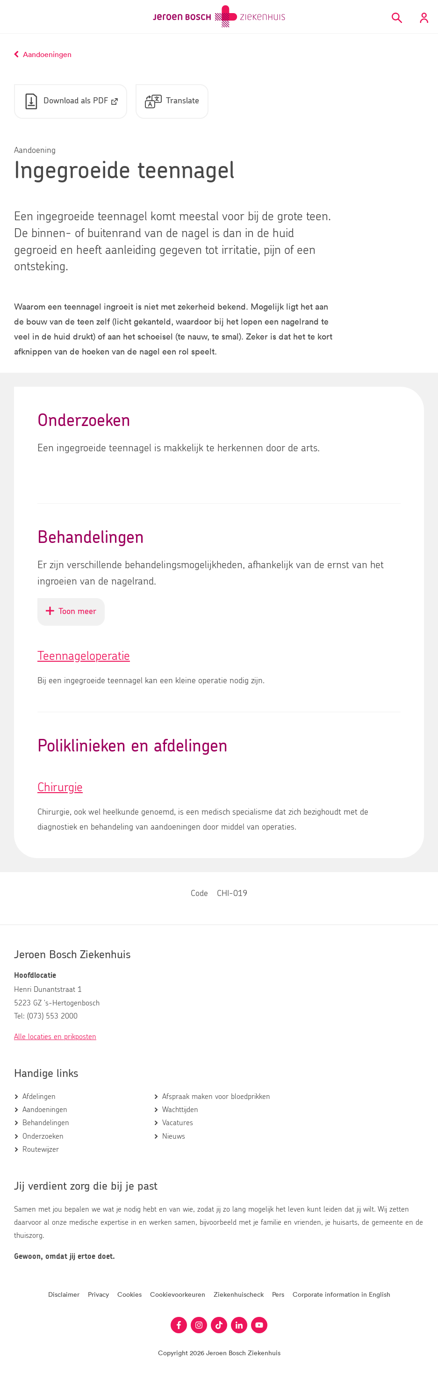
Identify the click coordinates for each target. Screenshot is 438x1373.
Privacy (98, 1294)
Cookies (129, 1294)
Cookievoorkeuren (177, 1294)
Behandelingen (45, 1123)
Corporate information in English (341, 1294)
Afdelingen (39, 1096)
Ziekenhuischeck (239, 1294)
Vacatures (177, 1123)
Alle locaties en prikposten (55, 1037)
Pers (278, 1294)
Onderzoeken (43, 1136)
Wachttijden (180, 1109)
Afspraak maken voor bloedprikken (216, 1096)
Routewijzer (40, 1149)
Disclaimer (63, 1294)
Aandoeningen (44, 1109)
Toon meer (75, 616)
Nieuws (173, 1136)
